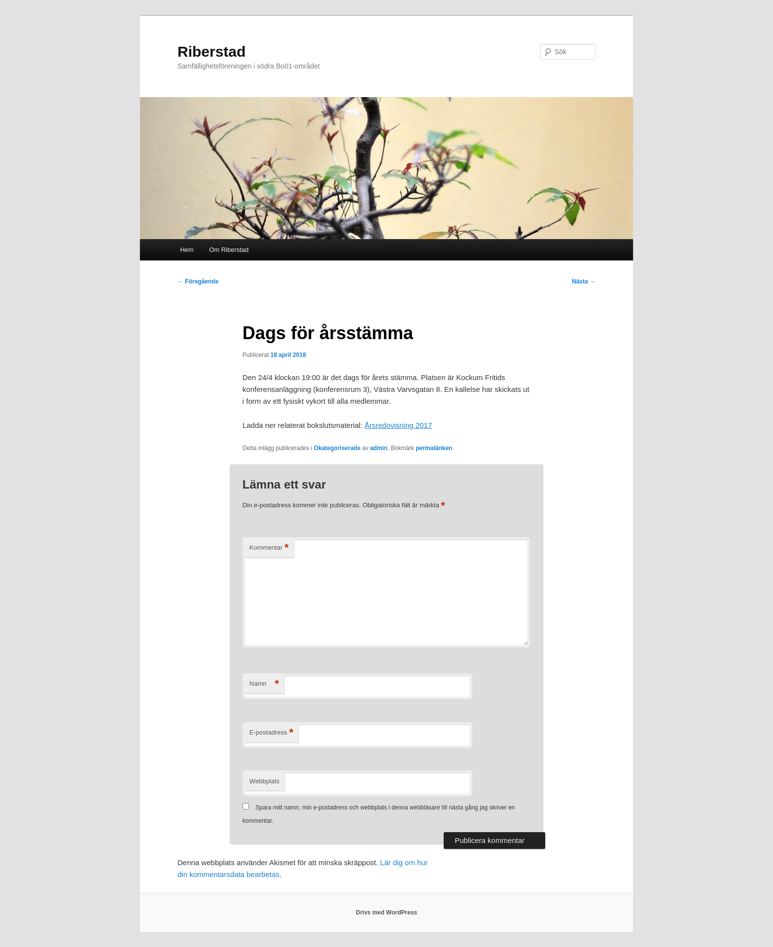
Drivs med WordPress (387, 912)
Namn (264, 684)
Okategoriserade (337, 448)
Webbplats (264, 781)
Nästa (584, 281)
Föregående (197, 281)
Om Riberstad (228, 249)
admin (378, 448)
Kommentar (269, 548)
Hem (186, 249)
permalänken (434, 448)
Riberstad (211, 51)
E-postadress (271, 733)
